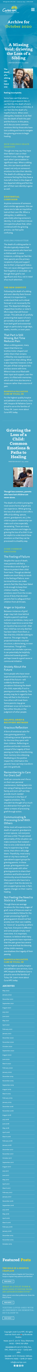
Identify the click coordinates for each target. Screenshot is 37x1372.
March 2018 (6, 1136)
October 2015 (7, 1244)
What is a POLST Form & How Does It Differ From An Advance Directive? (17, 1289)
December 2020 (8, 1038)
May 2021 (5, 1020)
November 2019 (7, 1080)
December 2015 (7, 1235)
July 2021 (5, 1012)
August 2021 (6, 1007)
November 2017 (7, 1154)
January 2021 (6, 1033)
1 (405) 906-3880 (24, 1351)
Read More (8, 1281)
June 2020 (6, 1059)
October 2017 (7, 1158)
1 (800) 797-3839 (21, 1)
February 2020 (7, 1068)
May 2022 (5, 990)
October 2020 (7, 1046)
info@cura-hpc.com (9, 1)
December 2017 (7, 1149)
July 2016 (5, 1209)
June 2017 (5, 1175)
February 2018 (7, 1141)
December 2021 (7, 999)
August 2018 (6, 1115)
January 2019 (6, 1102)
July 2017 (5, 1171)
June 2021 (5, 1016)
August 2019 (6, 1089)
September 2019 (8, 1085)
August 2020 (6, 1055)
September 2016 (8, 1205)
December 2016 (7, 1201)
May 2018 (5, 1128)
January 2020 (7, 1072)
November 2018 (7, 1111)
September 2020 (8, 1050)
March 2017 (6, 1188)
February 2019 (7, 1098)
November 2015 (7, 1239)
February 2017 (7, 1192)
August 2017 (6, 1166)
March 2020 (6, 1063)
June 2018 (5, 1123)
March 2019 (6, 1093)
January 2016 (6, 1231)
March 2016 (6, 1222)
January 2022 (7, 995)
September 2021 (8, 1003)
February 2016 (7, 1227)
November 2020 (8, 1042)
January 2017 (6, 1196)
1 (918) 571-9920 (26, 1358)
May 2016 (5, 1214)
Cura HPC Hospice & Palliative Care (18, 402)
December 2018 (7, 1106)
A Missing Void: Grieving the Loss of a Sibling (18, 51)
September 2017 (8, 1162)
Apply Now (30, 1)
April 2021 (6, 1025)
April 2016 (6, 1218)
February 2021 (7, 1029)
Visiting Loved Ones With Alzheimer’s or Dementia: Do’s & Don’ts (18, 1310)
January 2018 (6, 1145)
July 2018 (5, 1119)
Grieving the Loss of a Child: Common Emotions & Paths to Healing (18, 443)
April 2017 (5, 1184)
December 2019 (7, 1076)
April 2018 (6, 1132)
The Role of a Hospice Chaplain (15, 1269)
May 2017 (5, 1179)
